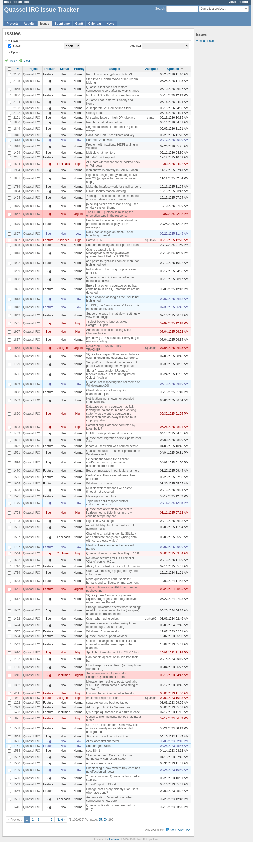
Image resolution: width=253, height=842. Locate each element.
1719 (16, 572)
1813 (16, 253)
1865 (16, 89)
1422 (16, 618)
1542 (16, 644)
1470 (16, 470)
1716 (16, 566)
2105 (16, 81)
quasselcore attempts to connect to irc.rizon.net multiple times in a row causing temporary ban (109, 512)
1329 (16, 707)
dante (150, 117)
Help (26, 1)
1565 (16, 323)
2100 (16, 74)
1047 (16, 610)
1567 (16, 631)
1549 (16, 784)
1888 (16, 279)
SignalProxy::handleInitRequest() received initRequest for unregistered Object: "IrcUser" (110, 374)
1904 (16, 170)
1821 (16, 289)
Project (32, 69)
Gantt (79, 23)
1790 (16, 667)
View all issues (205, 40)
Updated (173, 69)
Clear (27, 60)
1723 (16, 521)
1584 (16, 750)
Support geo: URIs (98, 746)
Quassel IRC (31, 74)
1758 (16, 512)
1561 (16, 799)
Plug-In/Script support (100, 157)
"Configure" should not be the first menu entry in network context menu (112, 197)
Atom (173, 829)
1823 (16, 427)
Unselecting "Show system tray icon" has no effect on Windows (113, 769)
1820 (16, 413)
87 (16, 718)
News (110, 23)
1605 (16, 483)
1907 (16, 331)
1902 (16, 263)
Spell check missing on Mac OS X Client (112, 652)
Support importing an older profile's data (112, 245)
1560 (16, 763)
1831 (16, 178)
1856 (16, 122)
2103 (16, 108)
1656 (16, 374)
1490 (16, 778)
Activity (29, 23)
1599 (16, 736)
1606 (16, 741)
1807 (16, 233)
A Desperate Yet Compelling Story (108, 108)
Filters (14, 40)
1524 (16, 164)
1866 (16, 95)
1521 (16, 452)
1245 (16, 675)
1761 (16, 746)
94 (16, 698)
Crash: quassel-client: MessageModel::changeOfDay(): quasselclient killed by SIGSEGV (107, 253)
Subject (114, 69)
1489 (16, 770)
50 (105, 819)
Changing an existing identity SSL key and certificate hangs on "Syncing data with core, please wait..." (111, 537)
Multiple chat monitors (100, 152)
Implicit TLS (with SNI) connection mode (112, 95)
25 (100, 819)
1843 (16, 307)
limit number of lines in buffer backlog (110, 693)
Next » (61, 819)
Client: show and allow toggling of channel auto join (108, 392)
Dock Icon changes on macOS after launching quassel (109, 233)
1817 (16, 339)
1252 (16, 702)
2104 (16, 102)
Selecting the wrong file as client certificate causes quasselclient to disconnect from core (108, 462)
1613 (16, 140)
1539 (16, 400)
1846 (16, 135)
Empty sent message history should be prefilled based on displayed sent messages (111, 224)
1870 (16, 206)
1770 (16, 503)
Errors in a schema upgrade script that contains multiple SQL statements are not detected (113, 289)
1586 (16, 462)
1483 (16, 712)
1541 (16, 589)
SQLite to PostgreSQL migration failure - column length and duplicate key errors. (112, 356)
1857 (16, 214)
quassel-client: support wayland (106, 636)
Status (16, 45)
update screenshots (99, 763)
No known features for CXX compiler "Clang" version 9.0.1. (110, 559)
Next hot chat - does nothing (104, 122)
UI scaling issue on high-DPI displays (110, 117)
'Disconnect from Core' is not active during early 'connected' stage (109, 757)
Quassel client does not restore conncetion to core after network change (112, 88)
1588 (16, 728)
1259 (16, 271)
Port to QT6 (94, 240)
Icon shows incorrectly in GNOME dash (112, 170)
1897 (16, 240)
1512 (16, 599)
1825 (16, 245)
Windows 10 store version (103, 631)
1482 (16, 659)
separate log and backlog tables (107, 702)
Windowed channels (99, 483)
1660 (16, 356)
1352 (16, 685)
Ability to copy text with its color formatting (113, 566)
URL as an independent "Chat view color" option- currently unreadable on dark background (113, 728)
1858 (16, 392)
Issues (44, 23)
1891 (16, 440)
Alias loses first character (102, 741)
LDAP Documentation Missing (106, 191)
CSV (181, 829)
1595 (16, 496)
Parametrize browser (100, 140)
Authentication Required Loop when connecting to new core (109, 799)
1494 (16, 197)
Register (243, 1)
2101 (16, 117)
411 (16, 693)
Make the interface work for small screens (113, 186)
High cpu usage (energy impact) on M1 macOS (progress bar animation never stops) (111, 178)
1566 (16, 791)
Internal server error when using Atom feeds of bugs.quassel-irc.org (111, 625)
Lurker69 (150, 618)
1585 (16, 477)
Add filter (135, 45)
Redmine (114, 839)
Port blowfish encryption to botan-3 (109, 74)
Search (160, 8)
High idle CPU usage (100, 521)
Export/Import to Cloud (101, 784)
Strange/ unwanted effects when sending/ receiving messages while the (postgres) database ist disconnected (113, 610)
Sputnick (150, 240)
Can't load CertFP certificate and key (110, 135)
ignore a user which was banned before (112, 446)
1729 (16, 364)
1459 (16, 152)
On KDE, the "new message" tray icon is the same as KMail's (112, 307)
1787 (16, 547)
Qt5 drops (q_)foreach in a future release (113, 712)
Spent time (62, 23)
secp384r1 (93, 750)
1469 (16, 433)
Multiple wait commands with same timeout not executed (109, 489)
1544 (16, 553)
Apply (13, 60)
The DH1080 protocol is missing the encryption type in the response (109, 213)
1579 (16, 224)
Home (7, 1)
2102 (16, 113)
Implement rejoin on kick (102, 698)
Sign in (233, 1)
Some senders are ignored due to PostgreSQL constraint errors (108, 675)
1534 (16, 636)
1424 (16, 625)
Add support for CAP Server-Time (108, 707)
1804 (16, 191)
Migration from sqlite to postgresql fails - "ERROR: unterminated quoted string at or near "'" (112, 685)
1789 (16, 186)
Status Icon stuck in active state (107, 736)
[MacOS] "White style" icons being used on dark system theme (112, 205)
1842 (16, 315)
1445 (16, 807)
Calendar (94, 23)
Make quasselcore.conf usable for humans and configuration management (112, 580)
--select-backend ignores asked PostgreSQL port (106, 323)
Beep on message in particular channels (112, 470)
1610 (16, 652)
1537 (16, 757)
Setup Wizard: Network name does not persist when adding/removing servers (111, 364)
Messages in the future (101, 496)
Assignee (151, 69)
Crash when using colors (102, 618)
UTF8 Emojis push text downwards (109, 433)
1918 (16, 146)
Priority (79, 69)
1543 (16, 581)
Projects (17, 1)
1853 (16, 348)
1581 (16, 527)
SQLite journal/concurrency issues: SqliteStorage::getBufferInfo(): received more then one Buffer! (111, 599)
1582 (16, 560)
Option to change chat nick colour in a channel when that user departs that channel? (111, 644)
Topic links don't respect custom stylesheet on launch (107, 502)
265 (16, 157)
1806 (16, 384)
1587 (16, 537)
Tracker (49, 69)
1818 (16, 299)
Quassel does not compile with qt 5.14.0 (112, 553)
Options (15, 52)
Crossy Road (94, 113)
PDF (188, 829)
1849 (16, 128)
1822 (16, 446)
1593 (16, 490)
